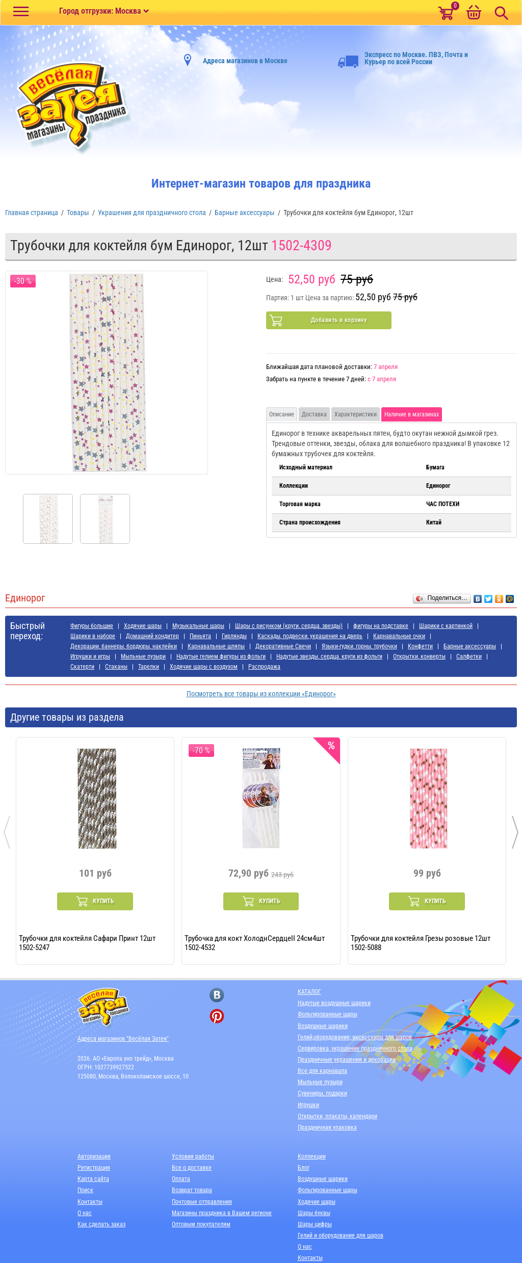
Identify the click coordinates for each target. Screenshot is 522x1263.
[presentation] (7, 832)
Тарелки (148, 666)
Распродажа (264, 666)
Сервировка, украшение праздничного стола (355, 1048)
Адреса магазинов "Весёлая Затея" (123, 1038)
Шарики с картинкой (446, 625)
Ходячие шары (143, 625)
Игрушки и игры (90, 656)
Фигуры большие (91, 625)
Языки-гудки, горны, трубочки (359, 646)
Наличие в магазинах (411, 414)
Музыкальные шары (198, 625)
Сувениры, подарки (322, 1093)
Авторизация (94, 1156)
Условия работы (193, 1156)
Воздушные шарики (323, 1026)
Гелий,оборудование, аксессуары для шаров (355, 1037)
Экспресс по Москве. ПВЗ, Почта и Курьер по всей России (403, 58)
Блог (303, 1167)
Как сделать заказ (101, 1224)
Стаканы (116, 666)
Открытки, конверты (419, 656)
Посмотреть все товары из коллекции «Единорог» (261, 694)
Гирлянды (234, 636)
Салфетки (469, 656)
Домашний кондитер (152, 636)
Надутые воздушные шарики (334, 1003)
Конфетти (420, 646)
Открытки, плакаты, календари (337, 1116)
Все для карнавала (322, 1070)
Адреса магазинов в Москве (245, 61)
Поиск (85, 1190)
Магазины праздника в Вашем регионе (222, 1213)
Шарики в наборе (92, 636)
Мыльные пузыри (143, 656)
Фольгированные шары (327, 1014)
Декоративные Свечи (283, 646)
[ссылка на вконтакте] (217, 995)
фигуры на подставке (380, 625)
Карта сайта (93, 1178)
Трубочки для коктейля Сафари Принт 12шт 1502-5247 (87, 942)
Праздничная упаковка (327, 1127)
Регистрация (93, 1167)
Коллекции (312, 1156)
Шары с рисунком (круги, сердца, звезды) (289, 625)
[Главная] (69, 108)
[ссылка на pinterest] (217, 1016)
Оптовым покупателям (201, 1224)
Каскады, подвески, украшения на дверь (309, 636)
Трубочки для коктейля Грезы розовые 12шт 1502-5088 (420, 942)
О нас (84, 1213)
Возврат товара (192, 1190)
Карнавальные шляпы (216, 646)
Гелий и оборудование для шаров (340, 1235)
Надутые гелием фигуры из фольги (221, 656)
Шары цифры (315, 1224)
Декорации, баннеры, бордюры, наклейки (123, 646)
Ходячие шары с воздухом (204, 666)
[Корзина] (473, 13)
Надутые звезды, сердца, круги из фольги (329, 656)
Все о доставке (192, 1167)
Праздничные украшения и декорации (347, 1059)
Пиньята (200, 636)
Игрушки (308, 1105)
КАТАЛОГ (309, 991)
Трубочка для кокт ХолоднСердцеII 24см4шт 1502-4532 (255, 942)
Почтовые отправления (202, 1201)
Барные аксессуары (469, 646)
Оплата (181, 1178)
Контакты (89, 1201)
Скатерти (82, 666)
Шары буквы (314, 1213)
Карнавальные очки (399, 636)
